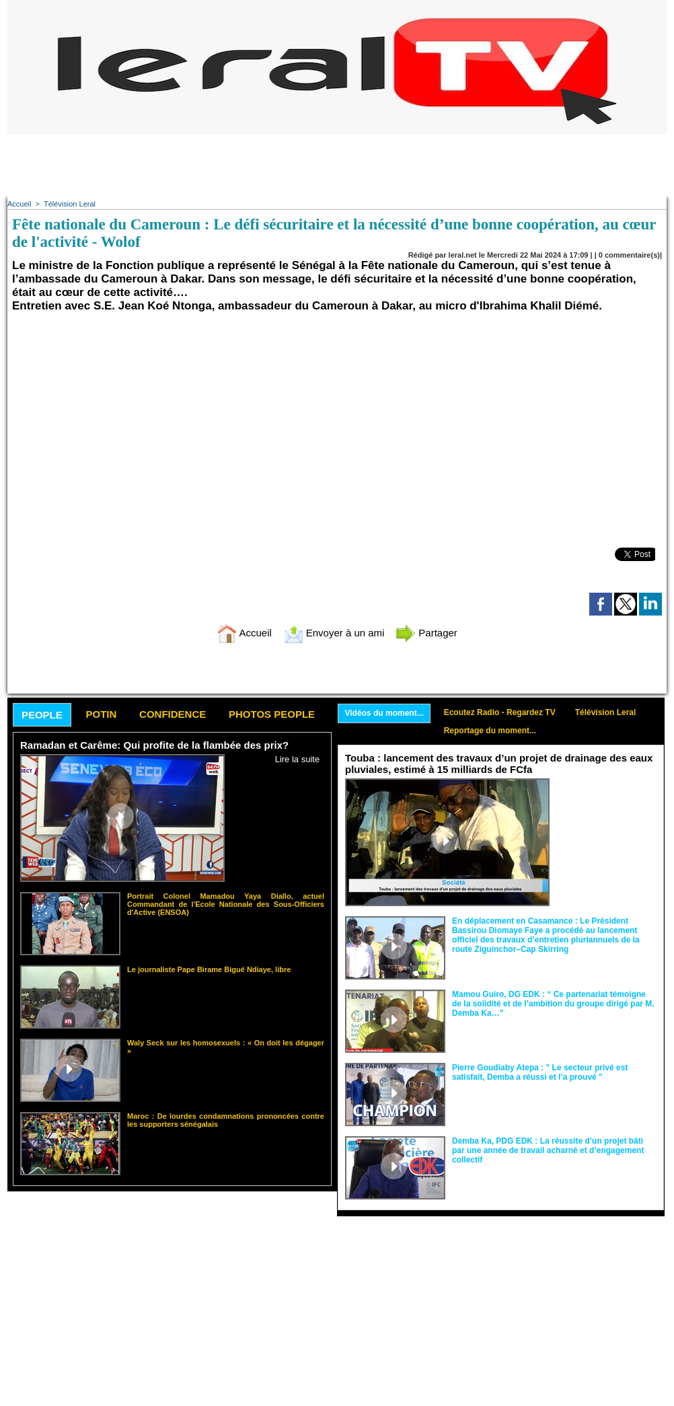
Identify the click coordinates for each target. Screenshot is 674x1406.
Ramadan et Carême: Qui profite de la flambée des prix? (154, 745)
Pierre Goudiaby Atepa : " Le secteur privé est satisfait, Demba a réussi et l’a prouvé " (540, 1072)
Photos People (272, 714)
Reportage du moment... (490, 730)
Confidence (172, 714)
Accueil (19, 204)
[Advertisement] (337, 165)
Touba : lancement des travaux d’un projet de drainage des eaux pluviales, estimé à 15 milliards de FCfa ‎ (498, 763)
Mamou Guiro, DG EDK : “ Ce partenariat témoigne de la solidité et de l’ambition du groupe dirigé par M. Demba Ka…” (553, 1004)
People (42, 714)
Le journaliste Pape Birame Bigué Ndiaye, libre (209, 969)
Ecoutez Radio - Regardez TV (500, 712)
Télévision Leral (70, 204)
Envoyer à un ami (334, 632)
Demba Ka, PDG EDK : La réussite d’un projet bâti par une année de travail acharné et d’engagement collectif (548, 1150)
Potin (100, 714)
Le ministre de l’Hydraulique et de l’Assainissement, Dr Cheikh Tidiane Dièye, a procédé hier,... (606, 803)
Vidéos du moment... (384, 713)
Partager (426, 632)
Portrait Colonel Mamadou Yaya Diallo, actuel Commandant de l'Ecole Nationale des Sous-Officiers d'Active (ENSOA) (225, 904)
